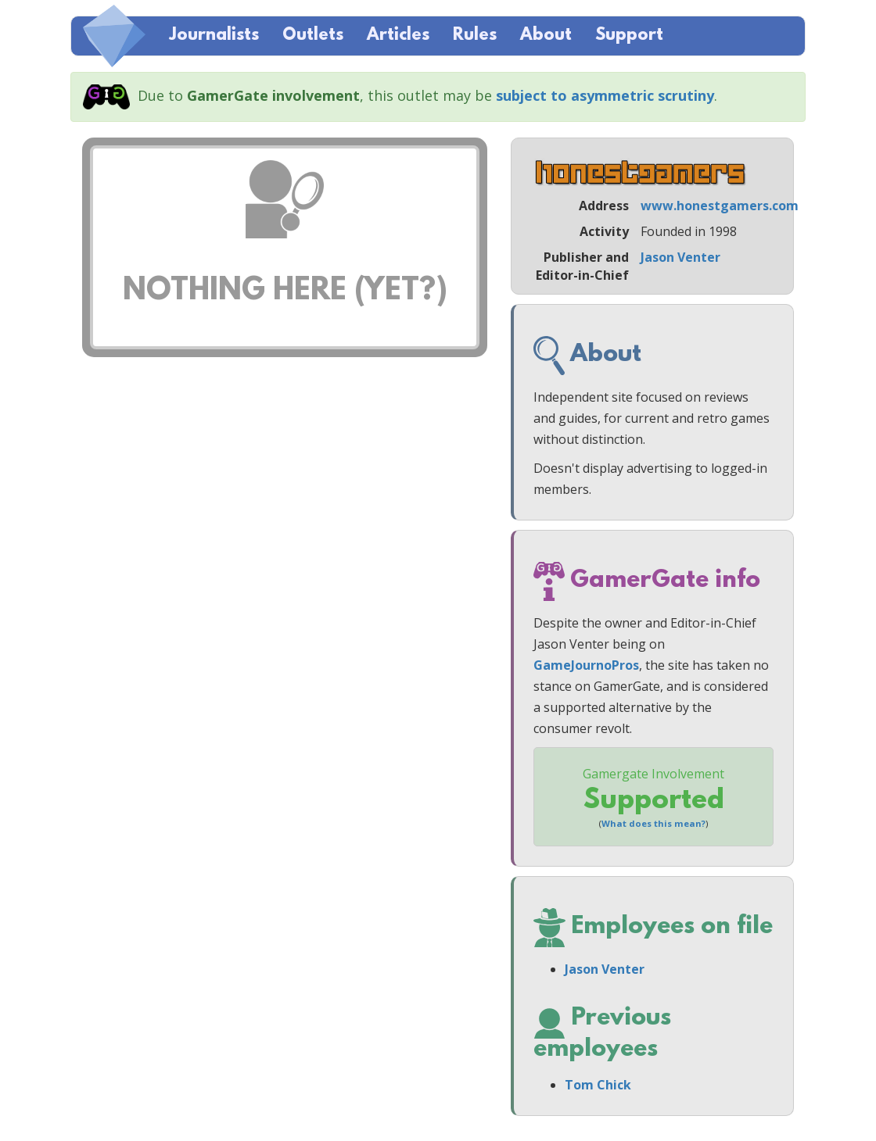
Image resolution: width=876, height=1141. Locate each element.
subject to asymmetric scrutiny (605, 95)
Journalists (214, 35)
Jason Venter (680, 257)
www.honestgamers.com (720, 205)
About (546, 35)
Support (629, 35)
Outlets (312, 35)
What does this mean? (653, 823)
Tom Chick (598, 1084)
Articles (398, 35)
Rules (475, 35)
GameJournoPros (586, 665)
